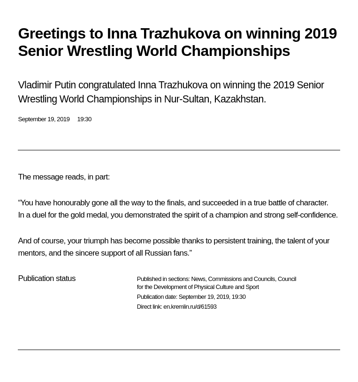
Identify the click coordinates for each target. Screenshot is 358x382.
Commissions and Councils (241, 278)
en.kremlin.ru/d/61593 (189, 306)
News (198, 278)
